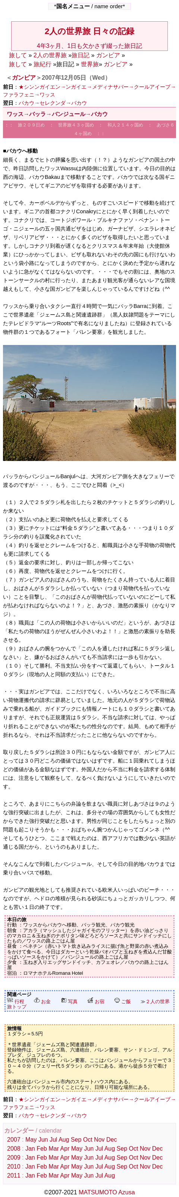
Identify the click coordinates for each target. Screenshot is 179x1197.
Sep (76, 1139)
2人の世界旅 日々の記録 (90, 31)
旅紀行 (42, 64)
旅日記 (81, 55)
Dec (111, 1139)
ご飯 (122, 1001)
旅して (18, 55)
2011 (14, 1175)
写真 (69, 1001)
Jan (30, 1148)
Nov (99, 1139)
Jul (53, 1139)
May (31, 1139)
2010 (14, 1166)
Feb (42, 1148)
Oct (87, 1139)
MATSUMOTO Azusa (107, 1192)
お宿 (95, 1001)
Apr (64, 1148)
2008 (14, 1148)
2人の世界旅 (50, 55)
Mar (53, 1148)
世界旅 (90, 64)
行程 (15, 1001)
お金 (42, 1001)
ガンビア (108, 55)
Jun (43, 1139)
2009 (14, 1157)
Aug (64, 1139)
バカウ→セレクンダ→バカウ (53, 103)
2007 (14, 1139)
